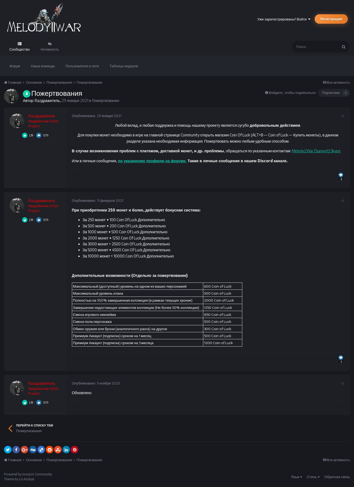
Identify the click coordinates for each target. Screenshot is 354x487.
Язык (296, 477)
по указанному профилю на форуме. (152, 160)
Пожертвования (105, 100)
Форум (14, 66)
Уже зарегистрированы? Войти (283, 19)
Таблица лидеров (124, 66)
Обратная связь (337, 477)
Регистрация (331, 19)
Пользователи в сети (82, 66)
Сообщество (19, 49)
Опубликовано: (96, 116)
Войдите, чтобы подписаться (292, 92)
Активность (50, 49)
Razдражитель (47, 100)
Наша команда (43, 66)
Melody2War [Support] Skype (316, 151)
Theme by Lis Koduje (19, 479)
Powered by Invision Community (28, 474)
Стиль (313, 477)
